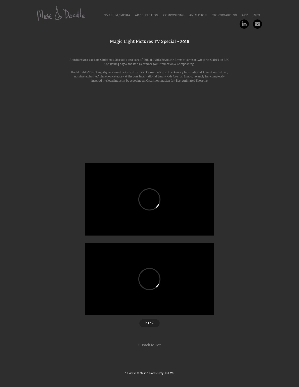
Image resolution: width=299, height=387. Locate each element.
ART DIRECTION (146, 15)
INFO (256, 15)
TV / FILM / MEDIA (117, 15)
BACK (149, 323)
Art (245, 15)
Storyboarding (224, 15)
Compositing (173, 15)
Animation (198, 15)
